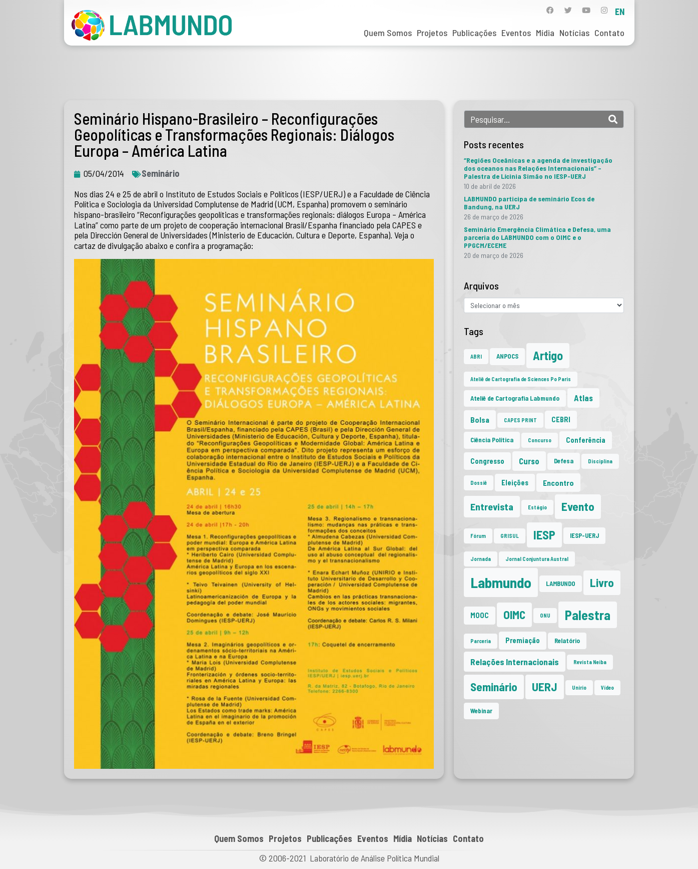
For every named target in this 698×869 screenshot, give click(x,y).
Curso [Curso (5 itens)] (529, 461)
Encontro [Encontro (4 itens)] (558, 482)
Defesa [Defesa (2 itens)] (563, 461)
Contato (609, 32)
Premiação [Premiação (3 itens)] (522, 640)
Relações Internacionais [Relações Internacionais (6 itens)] (514, 662)
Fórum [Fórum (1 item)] (478, 535)
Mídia (545, 32)
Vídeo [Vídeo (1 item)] (607, 687)
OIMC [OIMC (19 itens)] (514, 615)
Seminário (161, 173)
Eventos (516, 32)
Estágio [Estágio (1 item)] (537, 507)
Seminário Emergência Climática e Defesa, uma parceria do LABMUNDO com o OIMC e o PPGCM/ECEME (537, 237)
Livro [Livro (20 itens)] (602, 582)
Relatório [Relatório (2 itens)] (567, 641)
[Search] (612, 119)
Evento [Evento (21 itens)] (577, 506)
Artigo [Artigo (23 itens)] (548, 355)
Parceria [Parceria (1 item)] (480, 641)
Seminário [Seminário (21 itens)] (493, 687)
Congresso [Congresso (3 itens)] (487, 461)
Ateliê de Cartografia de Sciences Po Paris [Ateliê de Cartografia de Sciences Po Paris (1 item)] (520, 379)
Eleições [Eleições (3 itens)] (514, 482)
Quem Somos (388, 32)
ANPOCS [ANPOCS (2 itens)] (507, 356)
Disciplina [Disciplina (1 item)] (600, 461)
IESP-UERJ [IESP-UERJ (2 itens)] (584, 535)
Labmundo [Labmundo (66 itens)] (500, 582)
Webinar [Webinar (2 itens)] (481, 711)
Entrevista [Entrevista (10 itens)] (491, 506)
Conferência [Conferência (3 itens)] (585, 440)
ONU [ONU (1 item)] (545, 615)
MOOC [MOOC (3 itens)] (479, 615)
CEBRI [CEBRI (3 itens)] (560, 419)
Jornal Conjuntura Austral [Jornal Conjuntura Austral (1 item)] (536, 558)
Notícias (574, 32)
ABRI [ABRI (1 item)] (476, 356)
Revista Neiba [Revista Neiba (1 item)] (589, 662)
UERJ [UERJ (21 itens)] (544, 687)
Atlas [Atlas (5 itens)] (583, 398)
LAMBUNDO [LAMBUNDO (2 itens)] (560, 584)
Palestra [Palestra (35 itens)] (587, 615)
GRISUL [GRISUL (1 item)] (509, 535)
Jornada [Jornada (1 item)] (480, 558)
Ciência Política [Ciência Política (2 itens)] (491, 440)
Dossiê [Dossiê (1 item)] (478, 482)
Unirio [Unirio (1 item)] (579, 687)
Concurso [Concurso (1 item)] (539, 440)
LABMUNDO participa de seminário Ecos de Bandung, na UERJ (529, 202)
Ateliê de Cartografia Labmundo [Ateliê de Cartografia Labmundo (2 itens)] (514, 398)
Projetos (432, 32)
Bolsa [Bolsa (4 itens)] (479, 419)
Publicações (474, 32)
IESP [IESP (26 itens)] (544, 534)
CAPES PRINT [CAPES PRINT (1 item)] (520, 420)
